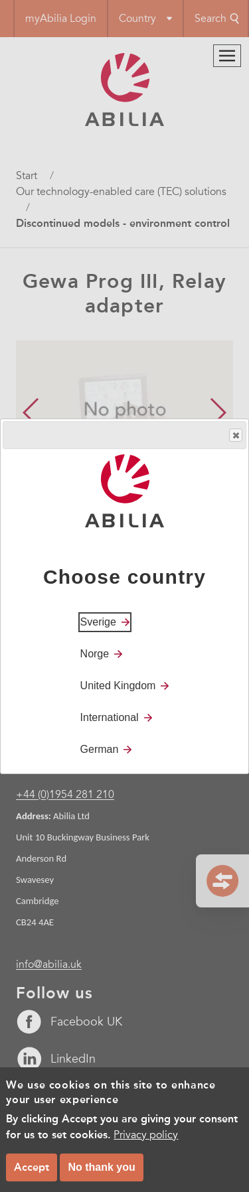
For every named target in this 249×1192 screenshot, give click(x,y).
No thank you (101, 1167)
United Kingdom (118, 685)
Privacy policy (146, 1135)
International (109, 717)
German (99, 749)
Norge (95, 653)
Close (235, 435)
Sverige (98, 622)
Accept (31, 1167)
